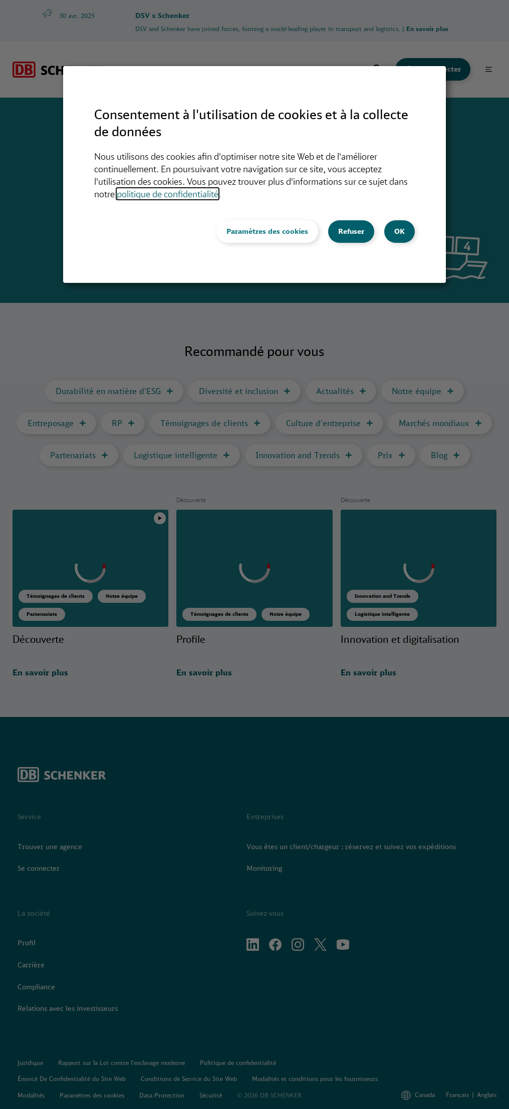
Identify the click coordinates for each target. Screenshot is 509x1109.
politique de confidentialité (167, 193)
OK (399, 231)
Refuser (351, 231)
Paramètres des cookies (267, 231)
